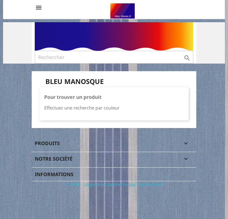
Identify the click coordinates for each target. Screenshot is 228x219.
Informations (54, 174)
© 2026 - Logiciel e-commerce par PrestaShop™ (114, 184)
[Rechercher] (114, 57)
